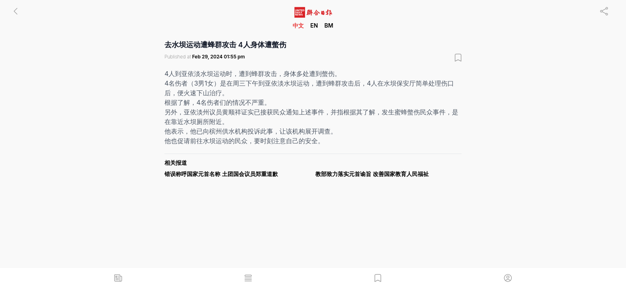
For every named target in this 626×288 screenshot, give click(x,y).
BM (328, 25)
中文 (298, 25)
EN (314, 25)
